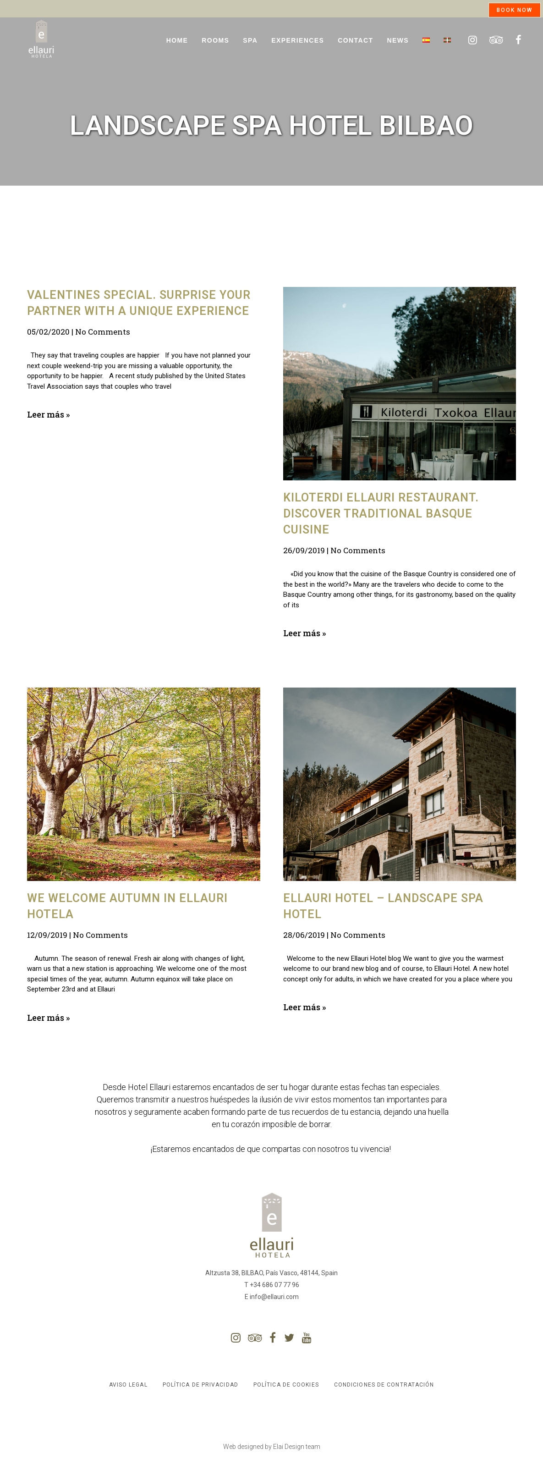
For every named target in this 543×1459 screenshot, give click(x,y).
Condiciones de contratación (384, 1385)
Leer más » (48, 414)
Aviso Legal (128, 1385)
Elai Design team (296, 1446)
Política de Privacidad (200, 1385)
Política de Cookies (286, 1385)
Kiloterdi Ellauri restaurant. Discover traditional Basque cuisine (381, 513)
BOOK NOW (514, 10)
